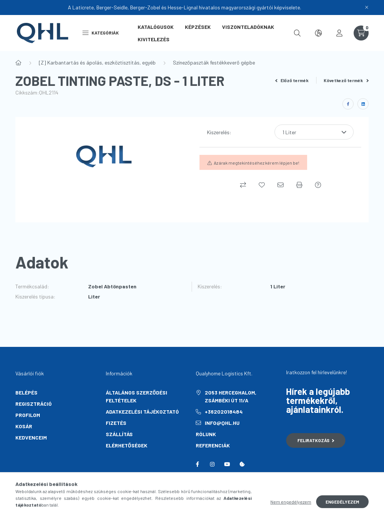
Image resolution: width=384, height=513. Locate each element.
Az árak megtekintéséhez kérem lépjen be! (256, 162)
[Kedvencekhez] (261, 184)
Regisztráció (33, 403)
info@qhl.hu (222, 423)
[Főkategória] (18, 62)
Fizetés (116, 423)
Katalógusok (156, 27)
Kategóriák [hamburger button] (100, 32)
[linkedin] (363, 104)
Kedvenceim (31, 437)
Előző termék (292, 80)
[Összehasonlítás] (243, 184)
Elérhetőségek (126, 445)
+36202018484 (224, 411)
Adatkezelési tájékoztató (142, 411)
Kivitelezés (154, 39)
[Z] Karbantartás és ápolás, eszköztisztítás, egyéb (97, 62)
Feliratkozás (315, 440)
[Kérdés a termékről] (318, 184)
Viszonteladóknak (248, 27)
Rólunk (206, 434)
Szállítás (119, 434)
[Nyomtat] (299, 184)
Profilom (27, 415)
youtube (227, 464)
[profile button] (339, 33)
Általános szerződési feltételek (136, 396)
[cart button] (361, 33)
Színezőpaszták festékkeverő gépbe (214, 62)
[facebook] (348, 104)
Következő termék (346, 80)
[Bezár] (366, 7)
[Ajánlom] (280, 184)
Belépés (26, 392)
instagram (212, 464)
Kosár (23, 426)
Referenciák (213, 445)
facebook (197, 464)
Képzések (198, 27)
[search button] (297, 33)
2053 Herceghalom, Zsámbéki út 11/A (230, 396)
